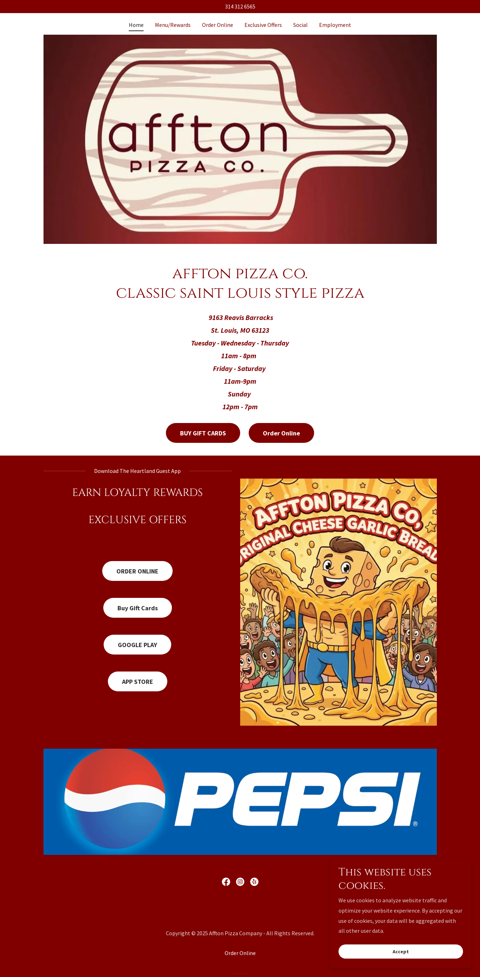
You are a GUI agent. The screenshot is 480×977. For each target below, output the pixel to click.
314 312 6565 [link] (240, 6)
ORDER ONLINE (137, 571)
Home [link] (136, 24)
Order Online (281, 433)
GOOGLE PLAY (137, 645)
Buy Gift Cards (137, 608)
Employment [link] (335, 24)
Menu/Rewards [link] (173, 24)
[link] (226, 882)
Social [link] (300, 24)
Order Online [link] (217, 24)
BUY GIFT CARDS (203, 433)
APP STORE (137, 682)
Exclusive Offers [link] (263, 24)
